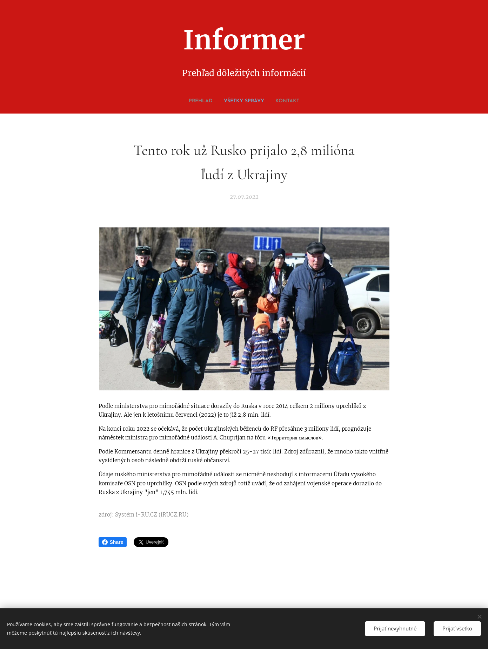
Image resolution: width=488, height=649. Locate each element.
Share (112, 542)
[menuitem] (236, 101)
